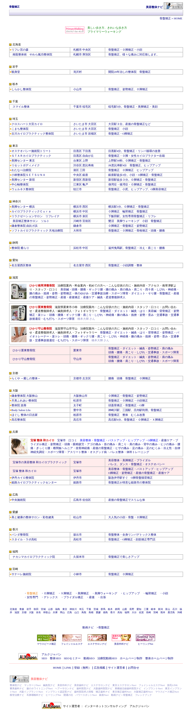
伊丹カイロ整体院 (23, 477)
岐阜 (153, 609)
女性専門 (32, 597)
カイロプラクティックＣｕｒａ (31, 211)
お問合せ (133, 667)
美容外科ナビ (121, 644)
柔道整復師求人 (115, 297)
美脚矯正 (128, 460)
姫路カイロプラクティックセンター (34, 482)
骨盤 (138, 477)
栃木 (110, 609)
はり (142, 311)
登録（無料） (82, 667)
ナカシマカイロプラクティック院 (34, 556)
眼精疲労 (78, 444)
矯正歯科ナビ (103, 691)
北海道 (13, 609)
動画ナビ (88, 627)
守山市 (77, 359)
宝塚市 (77, 462)
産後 (63, 297)
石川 (174, 609)
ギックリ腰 (96, 289)
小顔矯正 (142, 400)
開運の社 (68, 695)
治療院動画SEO (107, 658)
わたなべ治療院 (21, 170)
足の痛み (138, 448)
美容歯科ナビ (81, 685)
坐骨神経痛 (83, 448)
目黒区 (77, 151)
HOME (178, 18)
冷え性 (167, 448)
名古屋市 (79, 265)
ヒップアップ (152, 165)
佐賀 (141, 612)
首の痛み (109, 444)
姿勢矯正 (66, 293)
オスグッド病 (98, 452)
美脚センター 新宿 (23, 179)
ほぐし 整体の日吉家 (25, 414)
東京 (64, 609)
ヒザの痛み (122, 448)
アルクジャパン (51, 654)
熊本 (162, 612)
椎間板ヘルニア (63, 448)
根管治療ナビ (17, 695)
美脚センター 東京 (23, 160)
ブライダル (144, 460)
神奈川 (73, 609)
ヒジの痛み (167, 444)
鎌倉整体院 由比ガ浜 (25, 225)
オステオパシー (155, 464)
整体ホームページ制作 (159, 658)
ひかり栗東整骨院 (24, 350)
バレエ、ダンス (118, 464)
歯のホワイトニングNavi (40, 688)
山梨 (124, 609)
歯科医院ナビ (84, 688)
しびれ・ (142, 352)
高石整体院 (19, 419)
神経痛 (172, 289)
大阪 (31, 612)
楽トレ (42, 314)
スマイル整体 (21, 106)
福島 (57, 609)
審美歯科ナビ (17, 688)
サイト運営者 (116, 667)
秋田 (36, 609)
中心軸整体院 (20, 184)
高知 (119, 612)
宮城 (43, 609)
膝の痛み (35, 293)
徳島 (105, 612)
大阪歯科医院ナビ (102, 688)
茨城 (95, 609)
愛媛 (98, 612)
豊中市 (77, 410)
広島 (69, 612)
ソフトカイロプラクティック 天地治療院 (37, 230)
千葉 (88, 609)
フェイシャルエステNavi (152, 685)
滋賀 (17, 612)
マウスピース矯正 (46, 644)
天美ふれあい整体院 (24, 400)
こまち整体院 (20, 128)
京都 (24, 612)
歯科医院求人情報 (83, 691)
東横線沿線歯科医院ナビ (128, 688)
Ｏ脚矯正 (128, 49)
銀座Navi (104, 695)
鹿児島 (171, 612)
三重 (146, 609)
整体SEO (55, 658)
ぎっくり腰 (43, 448)
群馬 (103, 609)
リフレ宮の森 (20, 49)
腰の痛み (111, 289)
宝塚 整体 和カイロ (25, 471)
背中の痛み (151, 444)
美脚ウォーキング (128, 221)
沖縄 (179, 612)
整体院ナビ (16, 685)
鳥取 (84, 612)
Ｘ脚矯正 (158, 419)
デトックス (51, 597)
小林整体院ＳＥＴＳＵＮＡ (28, 175)
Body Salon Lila (21, 410)
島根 (91, 612)
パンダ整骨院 (20, 534)
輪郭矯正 (151, 593)
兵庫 (55, 612)
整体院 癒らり (20, 248)
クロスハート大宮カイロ (27, 124)
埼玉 (81, 609)
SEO (44, 658)
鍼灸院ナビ (49, 685)
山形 (50, 609)
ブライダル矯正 (73, 597)
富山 (167, 609)
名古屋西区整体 (21, 265)
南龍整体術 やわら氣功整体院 (32, 54)
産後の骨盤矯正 (102, 448)
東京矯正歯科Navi (121, 691)
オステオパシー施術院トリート (31, 151)
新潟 (160, 609)
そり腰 (152, 293)
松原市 (77, 400)
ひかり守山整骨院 (24, 359)
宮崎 (155, 612)
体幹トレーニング (138, 452)
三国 (125, 410)
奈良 (38, 612)
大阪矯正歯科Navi (143, 691)
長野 (131, 609)
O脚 (141, 405)
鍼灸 (100, 297)
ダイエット (138, 293)
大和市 (77, 230)
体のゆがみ (82, 293)
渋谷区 (77, 165)
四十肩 (149, 289)
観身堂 (16, 71)
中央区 (77, 175)
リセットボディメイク (26, 165)
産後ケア (88, 297)
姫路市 (77, 482)
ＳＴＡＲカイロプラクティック (31, 155)
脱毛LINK (172, 685)
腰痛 (83, 289)
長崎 (148, 612)
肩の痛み (125, 289)
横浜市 (77, 206)
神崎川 (112, 410)
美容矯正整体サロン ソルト (31, 221)
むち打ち (49, 318)
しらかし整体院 (21, 89)
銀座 (85, 175)
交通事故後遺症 (45, 340)
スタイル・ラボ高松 (24, 539)
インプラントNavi (153, 688)
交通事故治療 (100, 293)
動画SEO (89, 658)
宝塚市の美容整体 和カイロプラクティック (40, 462)
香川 (112, 612)
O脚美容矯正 (159, 189)
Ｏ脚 (125, 155)
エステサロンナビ (97, 644)
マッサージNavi (32, 685)
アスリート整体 (77, 452)
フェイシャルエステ (72, 644)
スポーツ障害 (119, 293)
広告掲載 (99, 667)
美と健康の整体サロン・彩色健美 (33, 517)
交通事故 (162, 314)
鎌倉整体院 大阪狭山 (25, 395)
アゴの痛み (94, 444)
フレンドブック (143, 695)
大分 (134, 612)
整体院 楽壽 (19, 405)
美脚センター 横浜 (23, 206)
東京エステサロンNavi (124, 685)
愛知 (139, 609)
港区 (76, 170)
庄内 (136, 410)
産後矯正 (74, 297)
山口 (76, 612)
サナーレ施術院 (21, 574)
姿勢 (55, 293)
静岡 (117, 609)
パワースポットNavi (86, 695)
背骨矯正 (165, 311)
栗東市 (77, 350)
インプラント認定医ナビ (58, 691)
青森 (21, 609)
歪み (151, 314)
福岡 (127, 612)
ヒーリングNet (145, 644)
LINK (67, 667)
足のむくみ (153, 448)
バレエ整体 (117, 452)
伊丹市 (77, 477)
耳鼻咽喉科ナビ (35, 695)
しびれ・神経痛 (104, 314)
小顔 (139, 49)
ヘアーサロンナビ (64, 688)
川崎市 (77, 221)
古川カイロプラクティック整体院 (33, 133)
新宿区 (77, 179)
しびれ (161, 289)
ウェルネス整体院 (23, 189)
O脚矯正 (143, 175)
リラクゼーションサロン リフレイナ (36, 216)
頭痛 (74, 289)
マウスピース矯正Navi (167, 691)
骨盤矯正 (165, 18)
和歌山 (46, 612)
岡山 (62, 612)
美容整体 (114, 460)
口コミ (72, 440)
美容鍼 (64, 289)
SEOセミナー (72, 658)
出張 (103, 597)
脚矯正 (128, 133)
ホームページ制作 (131, 658)
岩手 (29, 609)
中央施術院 (19, 499)
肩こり (138, 289)
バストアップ (145, 469)
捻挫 (46, 293)
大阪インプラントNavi (31, 691)
